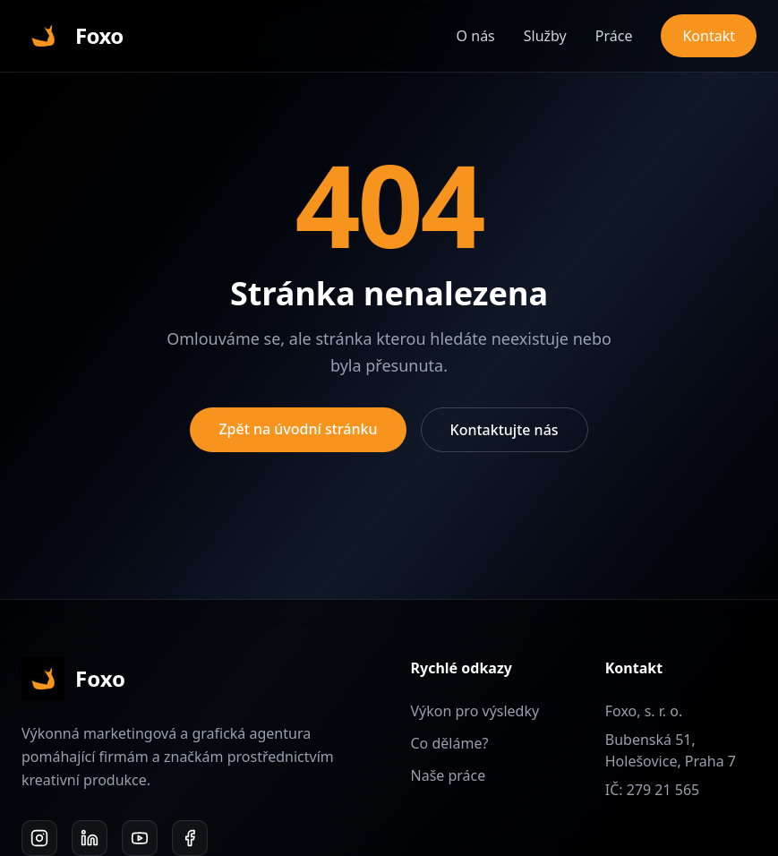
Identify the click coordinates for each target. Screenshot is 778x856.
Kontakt (708, 36)
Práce (614, 36)
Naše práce (448, 775)
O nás (476, 36)
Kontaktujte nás (504, 430)
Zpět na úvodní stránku (297, 429)
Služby (545, 36)
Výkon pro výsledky (475, 711)
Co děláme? (450, 743)
